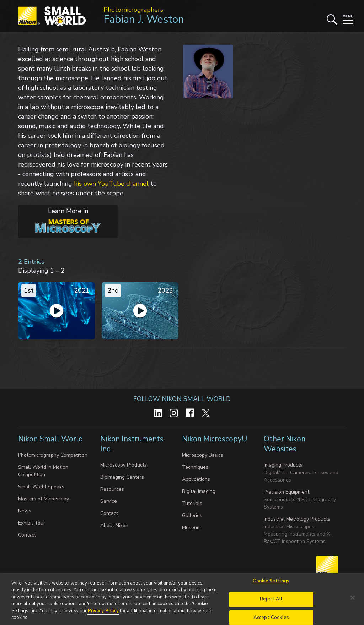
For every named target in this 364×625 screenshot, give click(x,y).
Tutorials (192, 503)
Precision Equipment (286, 492)
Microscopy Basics (202, 455)
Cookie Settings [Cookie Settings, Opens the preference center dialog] (271, 585)
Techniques (195, 467)
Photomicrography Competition (52, 455)
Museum (191, 527)
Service (108, 501)
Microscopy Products (123, 465)
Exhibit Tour (31, 523)
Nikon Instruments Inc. (132, 444)
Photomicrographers (133, 9)
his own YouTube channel (111, 183)
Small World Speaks (41, 486)
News (24, 510)
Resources (112, 489)
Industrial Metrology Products (297, 519)
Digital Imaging (198, 491)
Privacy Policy (103, 615)
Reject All (271, 603)
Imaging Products (283, 465)
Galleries (192, 515)
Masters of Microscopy (43, 498)
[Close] (352, 602)
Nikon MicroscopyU (214, 439)
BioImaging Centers (122, 477)
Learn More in (59, 220)
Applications (196, 479)
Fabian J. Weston (143, 19)
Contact (27, 535)
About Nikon (114, 525)
